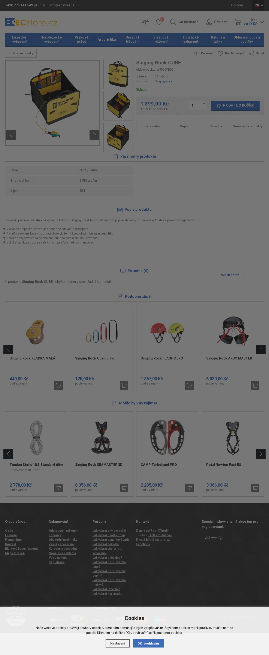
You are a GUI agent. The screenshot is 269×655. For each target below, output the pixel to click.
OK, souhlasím (148, 643)
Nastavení (117, 643)
